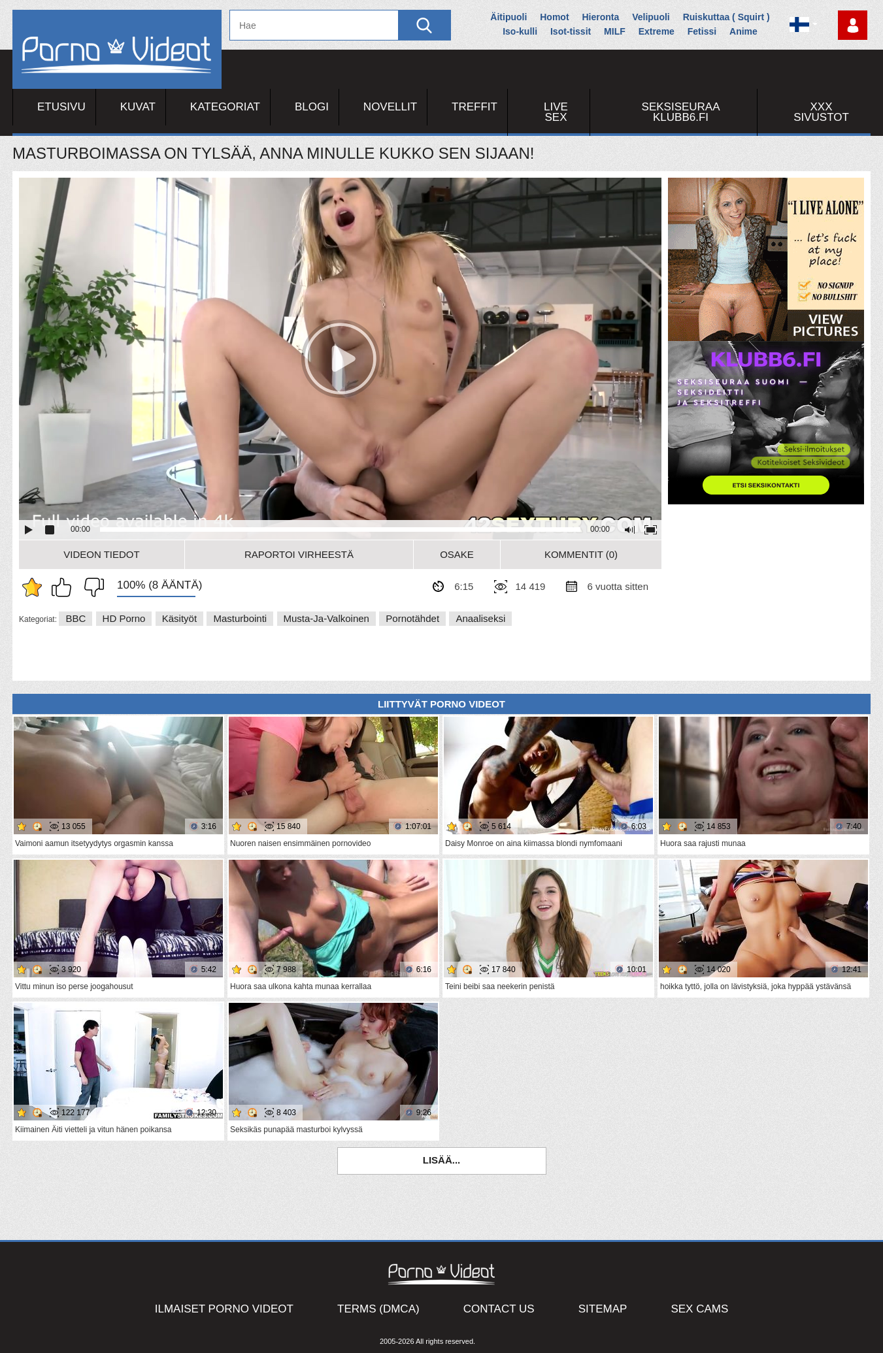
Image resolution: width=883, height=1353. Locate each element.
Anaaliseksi (480, 618)
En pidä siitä (91, 587)
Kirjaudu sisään (852, 25)
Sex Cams (699, 1309)
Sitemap (602, 1309)
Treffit (474, 107)
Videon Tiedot (101, 554)
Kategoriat (225, 107)
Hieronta (600, 17)
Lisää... (442, 1160)
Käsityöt (179, 618)
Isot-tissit (570, 31)
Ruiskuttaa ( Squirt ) (726, 17)
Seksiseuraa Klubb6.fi (681, 112)
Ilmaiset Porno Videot (224, 1309)
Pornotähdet (412, 618)
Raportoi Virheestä (299, 554)
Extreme (657, 31)
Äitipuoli (508, 17)
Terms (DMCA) (378, 1309)
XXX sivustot (821, 112)
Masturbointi (240, 618)
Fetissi (702, 31)
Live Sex (556, 112)
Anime (743, 31)
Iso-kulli (520, 31)
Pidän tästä (65, 587)
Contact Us (499, 1309)
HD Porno (124, 618)
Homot (554, 17)
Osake (457, 554)
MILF (614, 31)
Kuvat (138, 107)
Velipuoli (651, 17)
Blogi (312, 107)
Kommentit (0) (581, 554)
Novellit (390, 107)
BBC (75, 618)
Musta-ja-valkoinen (326, 618)
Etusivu (61, 107)
